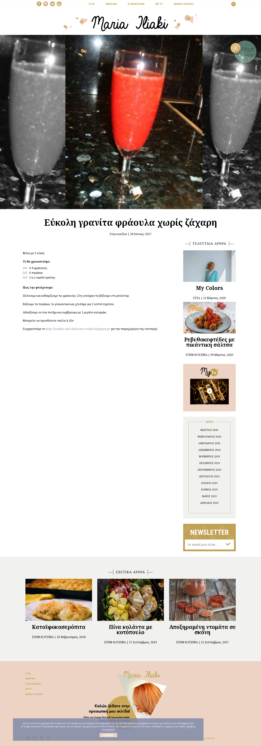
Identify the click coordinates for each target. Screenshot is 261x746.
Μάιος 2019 (209, 496)
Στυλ (27, 673)
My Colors (209, 287)
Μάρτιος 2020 (209, 430)
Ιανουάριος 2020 (209, 443)
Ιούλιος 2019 (209, 483)
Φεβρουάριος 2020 (209, 436)
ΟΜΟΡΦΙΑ (111, 4)
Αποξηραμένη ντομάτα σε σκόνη (202, 629)
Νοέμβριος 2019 (209, 456)
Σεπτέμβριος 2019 (209, 469)
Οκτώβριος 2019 (209, 463)
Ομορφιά (30, 678)
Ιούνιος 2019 (209, 489)
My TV (28, 689)
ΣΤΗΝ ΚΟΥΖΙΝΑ (136, 4)
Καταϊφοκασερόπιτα (59, 626)
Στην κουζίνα (118, 234)
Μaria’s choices (184, 4)
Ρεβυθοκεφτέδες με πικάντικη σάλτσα (209, 342)
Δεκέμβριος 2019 (209, 450)
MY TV (159, 4)
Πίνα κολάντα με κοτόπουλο (130, 629)
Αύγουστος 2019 (209, 476)
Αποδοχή (108, 735)
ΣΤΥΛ (91, 4)
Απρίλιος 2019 (209, 502)
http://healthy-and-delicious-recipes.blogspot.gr (78, 329)
